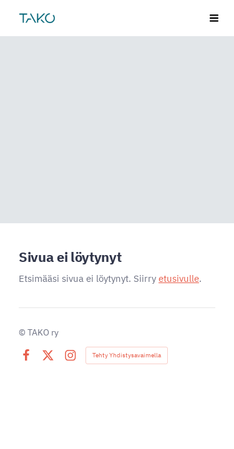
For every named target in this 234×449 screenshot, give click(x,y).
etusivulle (178, 278)
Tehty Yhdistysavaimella (126, 355)
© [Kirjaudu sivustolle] (23, 332)
